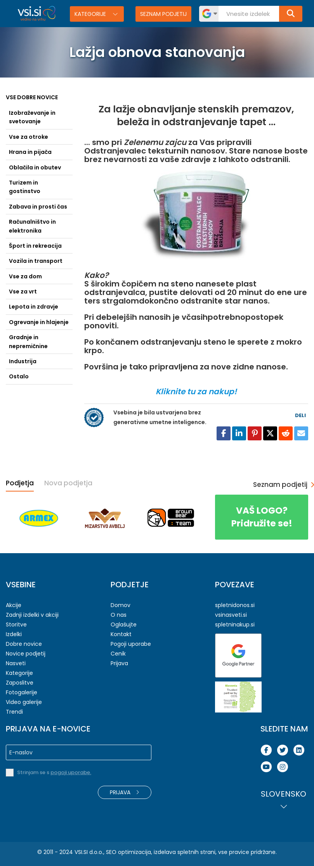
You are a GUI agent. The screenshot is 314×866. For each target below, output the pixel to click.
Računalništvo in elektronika (32, 226)
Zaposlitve (19, 683)
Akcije (13, 605)
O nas (119, 615)
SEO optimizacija (128, 852)
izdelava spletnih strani (184, 852)
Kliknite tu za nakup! (196, 391)
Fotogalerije (21, 692)
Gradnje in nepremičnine (28, 341)
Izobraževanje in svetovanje (32, 117)
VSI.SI (81, 852)
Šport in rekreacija (35, 246)
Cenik (118, 653)
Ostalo (19, 376)
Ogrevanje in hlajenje (39, 322)
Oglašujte (124, 624)
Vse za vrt (23, 291)
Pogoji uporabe (131, 644)
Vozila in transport (35, 261)
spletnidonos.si (235, 605)
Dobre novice (24, 644)
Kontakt (121, 634)
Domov (120, 605)
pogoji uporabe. (70, 772)
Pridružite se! (261, 517)
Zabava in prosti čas (38, 206)
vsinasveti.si (231, 615)
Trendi (14, 712)
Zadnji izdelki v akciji (32, 615)
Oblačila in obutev (35, 167)
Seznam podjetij (163, 14)
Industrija (22, 361)
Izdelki (14, 634)
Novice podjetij (25, 653)
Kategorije (91, 14)
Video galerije (24, 702)
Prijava (119, 663)
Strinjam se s (54, 772)
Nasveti (16, 663)
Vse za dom (25, 276)
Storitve (16, 624)
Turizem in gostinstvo (24, 187)
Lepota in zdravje (33, 307)
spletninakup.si (235, 624)
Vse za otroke (28, 137)
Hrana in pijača (30, 152)
